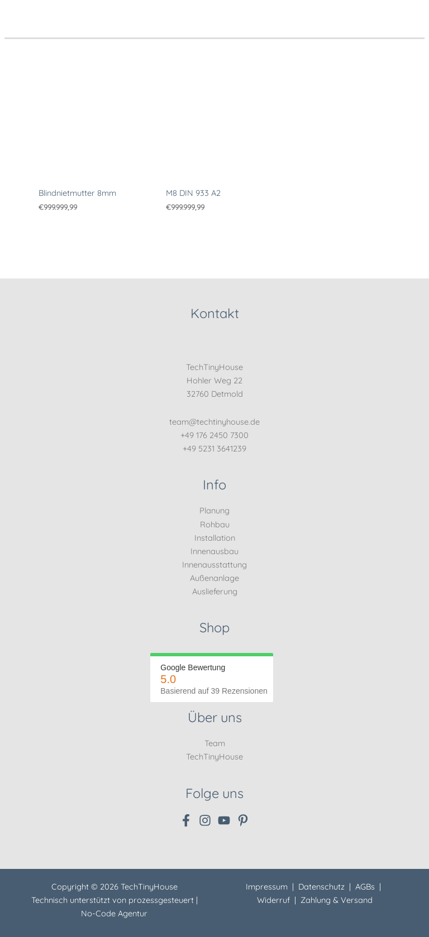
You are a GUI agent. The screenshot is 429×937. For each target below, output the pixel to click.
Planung (214, 510)
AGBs (365, 886)
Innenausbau (214, 551)
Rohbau (215, 524)
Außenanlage (214, 578)
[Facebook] (186, 820)
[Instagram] (205, 820)
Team (214, 743)
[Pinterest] (243, 820)
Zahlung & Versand (337, 900)
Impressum (267, 886)
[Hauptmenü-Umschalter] (413, 13)
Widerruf (273, 900)
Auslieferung (214, 591)
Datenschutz (321, 886)
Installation (214, 537)
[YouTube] (224, 820)
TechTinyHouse (214, 756)
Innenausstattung (214, 564)
